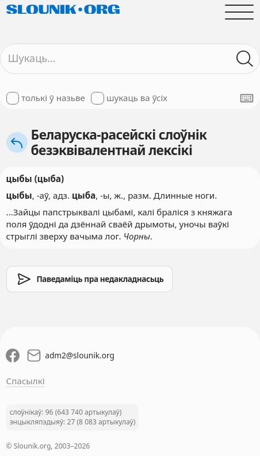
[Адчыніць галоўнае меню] (239, 12)
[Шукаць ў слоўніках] (245, 59)
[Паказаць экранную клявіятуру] (247, 98)
